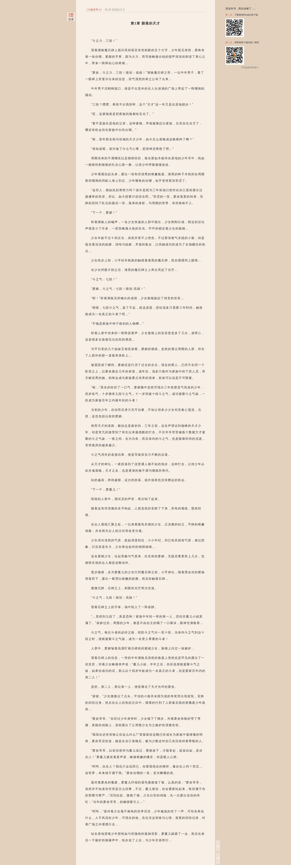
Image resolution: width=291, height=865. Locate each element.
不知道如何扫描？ (250, 67)
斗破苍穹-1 (94, 9)
